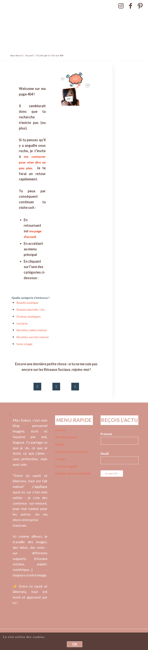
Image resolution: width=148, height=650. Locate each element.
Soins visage (24, 344)
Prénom (106, 434)
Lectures (22, 323)
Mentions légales (66, 466)
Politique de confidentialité (73, 473)
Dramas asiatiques (28, 316)
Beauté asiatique (27, 302)
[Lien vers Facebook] (130, 6)
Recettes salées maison (31, 330)
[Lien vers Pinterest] (140, 6)
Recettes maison (66, 437)
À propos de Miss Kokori (71, 451)
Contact (60, 459)
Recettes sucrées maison (32, 337)
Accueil (60, 430)
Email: (105, 454)
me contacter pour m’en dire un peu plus (32, 162)
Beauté (60, 444)
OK (74, 644)
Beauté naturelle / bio (30, 309)
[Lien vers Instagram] (121, 6)
